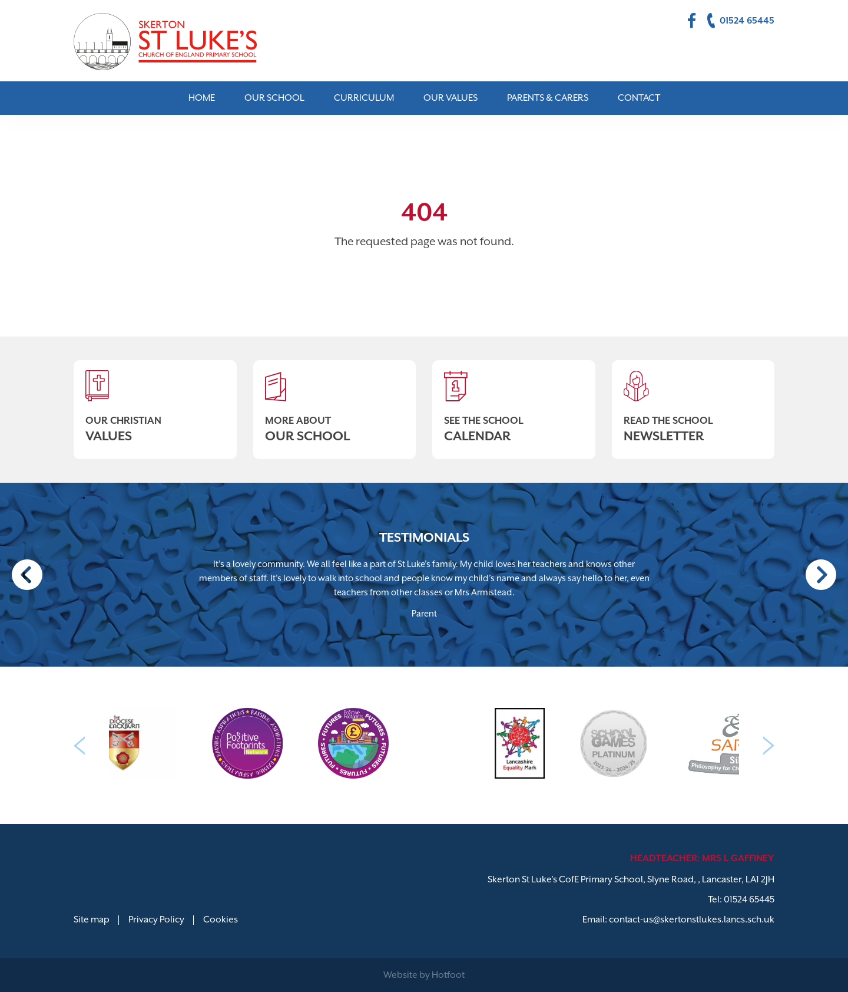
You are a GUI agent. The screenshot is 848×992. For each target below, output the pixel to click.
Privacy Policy (156, 919)
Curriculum (364, 98)
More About (335, 402)
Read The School (693, 402)
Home (201, 98)
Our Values (450, 98)
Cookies (220, 919)
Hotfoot (448, 975)
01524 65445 (749, 899)
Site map (92, 919)
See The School (514, 402)
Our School (274, 98)
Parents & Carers (547, 98)
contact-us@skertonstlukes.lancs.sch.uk (691, 919)
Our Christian (155, 402)
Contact (639, 98)
